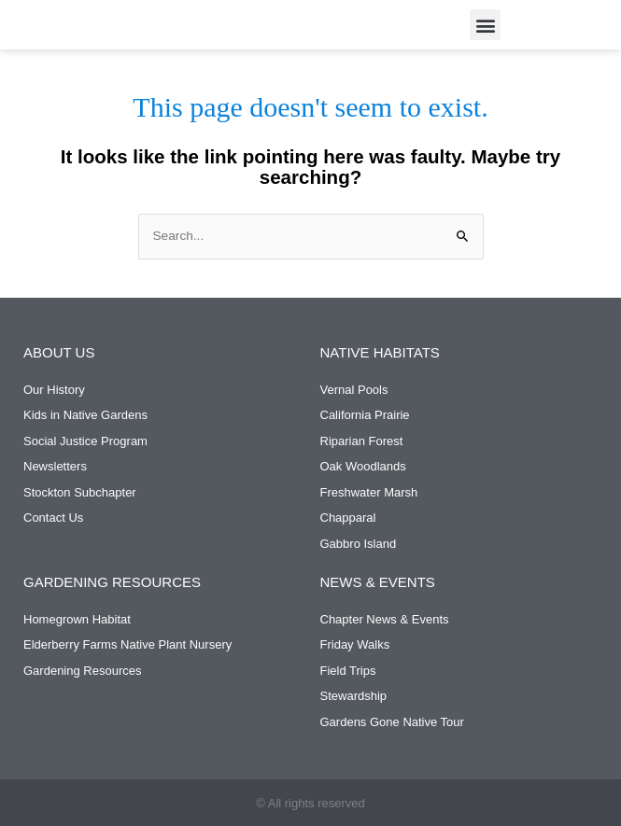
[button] (485, 24)
